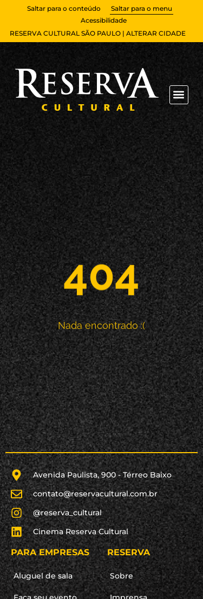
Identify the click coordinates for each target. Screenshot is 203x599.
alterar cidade (156, 33)
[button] (178, 94)
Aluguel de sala (43, 576)
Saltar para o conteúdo (64, 8)
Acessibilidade (104, 20)
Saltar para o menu (141, 8)
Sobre (121, 576)
